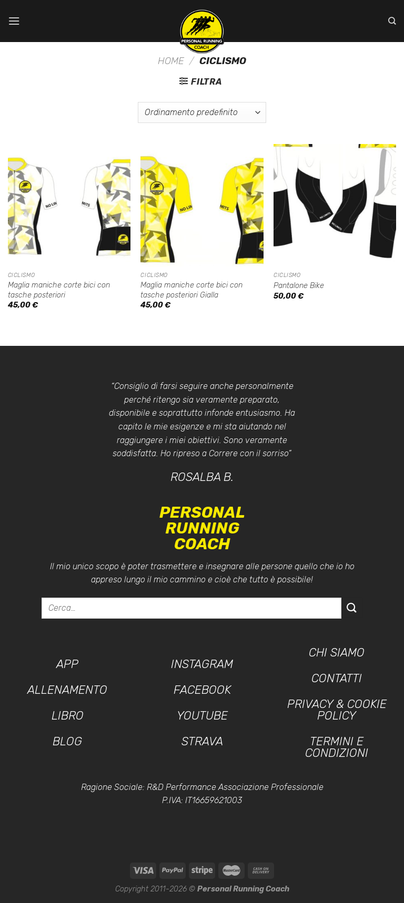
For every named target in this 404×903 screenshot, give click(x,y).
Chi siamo (337, 652)
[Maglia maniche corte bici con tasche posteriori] (69, 205)
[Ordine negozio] (202, 112)
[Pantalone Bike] (335, 205)
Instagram (202, 664)
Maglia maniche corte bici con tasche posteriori (59, 290)
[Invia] (351, 608)
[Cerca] (392, 21)
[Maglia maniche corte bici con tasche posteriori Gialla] (201, 205)
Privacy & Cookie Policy (337, 710)
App (67, 664)
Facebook (202, 690)
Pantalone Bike (299, 285)
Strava (202, 741)
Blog (67, 741)
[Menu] (14, 21)
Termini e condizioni (336, 747)
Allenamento (67, 690)
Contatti (336, 678)
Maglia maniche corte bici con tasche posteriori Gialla (191, 290)
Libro (68, 716)
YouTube (202, 716)
